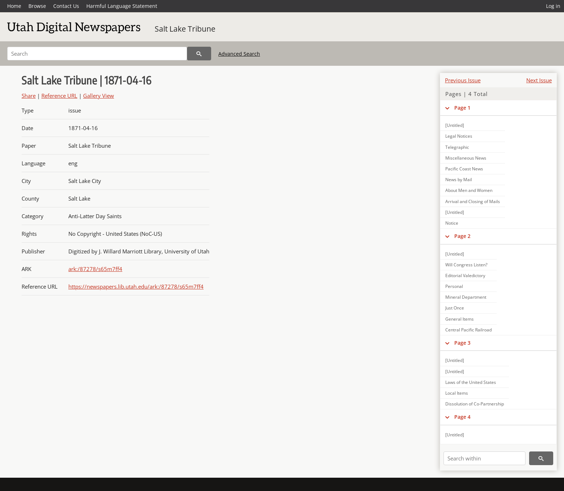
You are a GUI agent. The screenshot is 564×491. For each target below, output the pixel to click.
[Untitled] (454, 125)
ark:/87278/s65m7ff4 (95, 268)
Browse (37, 6)
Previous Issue (463, 80)
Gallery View (98, 95)
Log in (553, 6)
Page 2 (462, 236)
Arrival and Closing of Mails (472, 201)
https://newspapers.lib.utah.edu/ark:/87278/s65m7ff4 (136, 286)
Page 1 (462, 107)
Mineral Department (465, 297)
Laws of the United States (470, 382)
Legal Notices (458, 136)
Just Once (454, 308)
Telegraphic (457, 147)
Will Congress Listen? (466, 265)
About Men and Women (468, 190)
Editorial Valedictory (465, 275)
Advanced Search (239, 53)
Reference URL (59, 95)
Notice (451, 223)
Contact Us (66, 6)
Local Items (456, 393)
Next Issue (539, 80)
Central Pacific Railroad (468, 330)
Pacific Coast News (464, 169)
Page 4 (462, 416)
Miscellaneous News (465, 158)
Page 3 (462, 342)
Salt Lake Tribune (185, 29)
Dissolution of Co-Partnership (474, 404)
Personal (454, 286)
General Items (459, 319)
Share (29, 95)
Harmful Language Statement (121, 6)
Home (14, 6)
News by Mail (458, 179)
